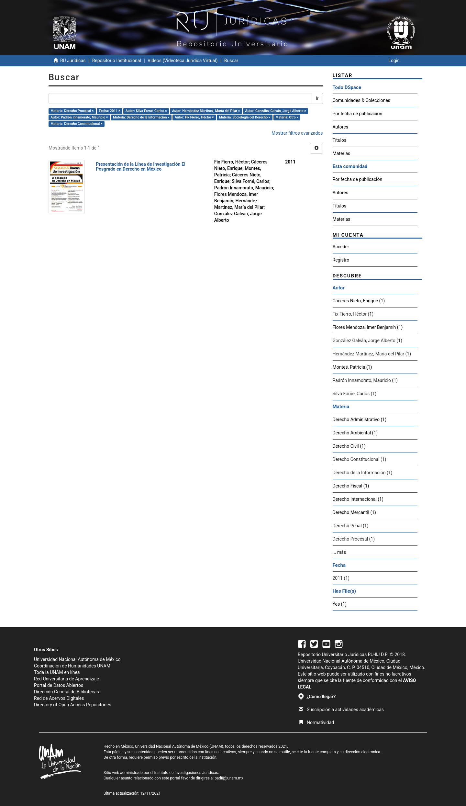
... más (339, 552)
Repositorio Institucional (116, 60)
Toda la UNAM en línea (57, 672)
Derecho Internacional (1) (358, 499)
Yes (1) (340, 604)
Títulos (340, 140)
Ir (317, 98)
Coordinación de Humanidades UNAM (72, 665)
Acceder (341, 246)
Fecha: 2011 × (109, 111)
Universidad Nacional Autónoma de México (77, 659)
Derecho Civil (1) (349, 446)
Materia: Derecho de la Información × (141, 117)
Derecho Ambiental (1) (355, 432)
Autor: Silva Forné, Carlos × (146, 111)
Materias (341, 153)
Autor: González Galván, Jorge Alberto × (275, 111)
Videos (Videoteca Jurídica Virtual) (182, 60)
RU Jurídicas (72, 60)
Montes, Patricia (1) (352, 367)
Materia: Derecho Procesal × (72, 111)
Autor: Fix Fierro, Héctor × (194, 117)
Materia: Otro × (286, 117)
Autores (340, 126)
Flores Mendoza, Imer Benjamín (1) (368, 327)
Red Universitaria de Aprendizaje (66, 678)
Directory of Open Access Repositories (72, 704)
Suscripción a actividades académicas (341, 709)
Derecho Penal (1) (351, 525)
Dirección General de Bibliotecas (66, 691)
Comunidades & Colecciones (361, 100)
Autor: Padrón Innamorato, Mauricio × (79, 117)
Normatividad (316, 722)
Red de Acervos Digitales (59, 698)
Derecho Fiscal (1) (351, 485)
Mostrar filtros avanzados (297, 133)
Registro (341, 260)
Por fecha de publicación (358, 113)
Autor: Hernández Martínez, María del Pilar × (206, 111)
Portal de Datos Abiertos (58, 685)
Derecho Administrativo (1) (360, 419)
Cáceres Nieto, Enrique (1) (359, 300)
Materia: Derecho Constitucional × (76, 124)
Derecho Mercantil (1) (354, 512)
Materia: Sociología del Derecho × (245, 117)
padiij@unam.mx (229, 778)
